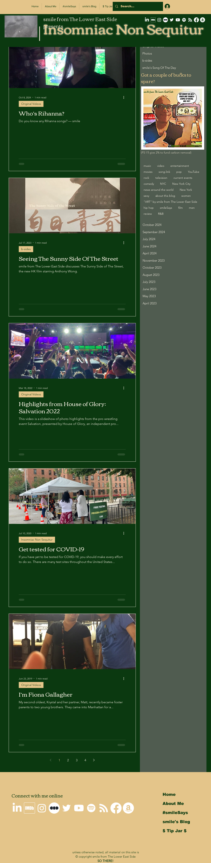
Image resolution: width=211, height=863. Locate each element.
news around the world (158, 190)
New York (186, 190)
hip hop (149, 208)
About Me (173, 803)
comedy (149, 184)
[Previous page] (50, 760)
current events (182, 178)
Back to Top (6, 845)
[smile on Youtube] (177, 19)
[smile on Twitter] (171, 19)
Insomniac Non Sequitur (37, 539)
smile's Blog (176, 821)
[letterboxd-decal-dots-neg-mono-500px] (165, 19)
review (148, 214)
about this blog (165, 196)
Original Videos (31, 104)
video (160, 166)
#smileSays (175, 812)
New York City (181, 184)
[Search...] (137, 6)
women (186, 196)
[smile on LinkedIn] (146, 19)
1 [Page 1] (59, 760)
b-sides (26, 249)
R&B (161, 214)
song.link (164, 172)
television (161, 178)
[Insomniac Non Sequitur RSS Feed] (190, 19)
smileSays (166, 208)
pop (179, 172)
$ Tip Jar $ (174, 830)
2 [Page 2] (68, 760)
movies (148, 172)
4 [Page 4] (85, 760)
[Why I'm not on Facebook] (196, 19)
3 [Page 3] (76, 760)
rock (146, 178)
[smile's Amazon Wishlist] (202, 19)
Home (169, 794)
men (192, 208)
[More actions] (125, 97)
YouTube (193, 172)
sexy (146, 196)
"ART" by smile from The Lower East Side (170, 202)
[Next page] (94, 760)
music (147, 166)
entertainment (179, 166)
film (180, 208)
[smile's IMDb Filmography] (153, 19)
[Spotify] (184, 19)
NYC (163, 184)
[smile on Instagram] (159, 19)
